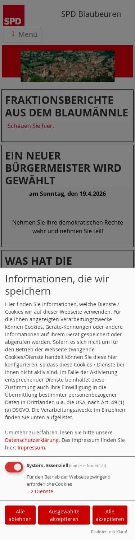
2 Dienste (40, 491)
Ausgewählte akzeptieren (64, 515)
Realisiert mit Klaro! (109, 531)
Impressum (31, 447)
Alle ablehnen (20, 515)
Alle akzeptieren (110, 515)
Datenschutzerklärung (32, 440)
